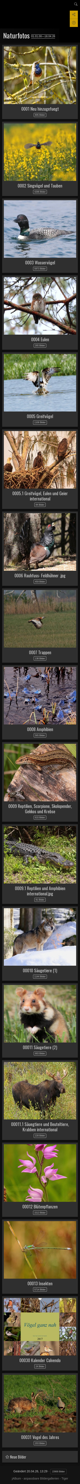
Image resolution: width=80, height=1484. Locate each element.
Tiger (64, 1478)
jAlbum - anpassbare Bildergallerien (35, 1478)
